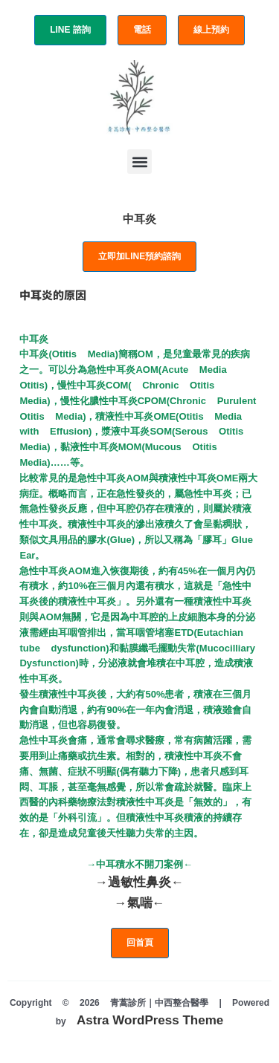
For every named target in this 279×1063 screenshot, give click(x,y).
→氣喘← (140, 903)
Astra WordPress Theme (150, 1020)
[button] (139, 161)
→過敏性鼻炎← (139, 882)
